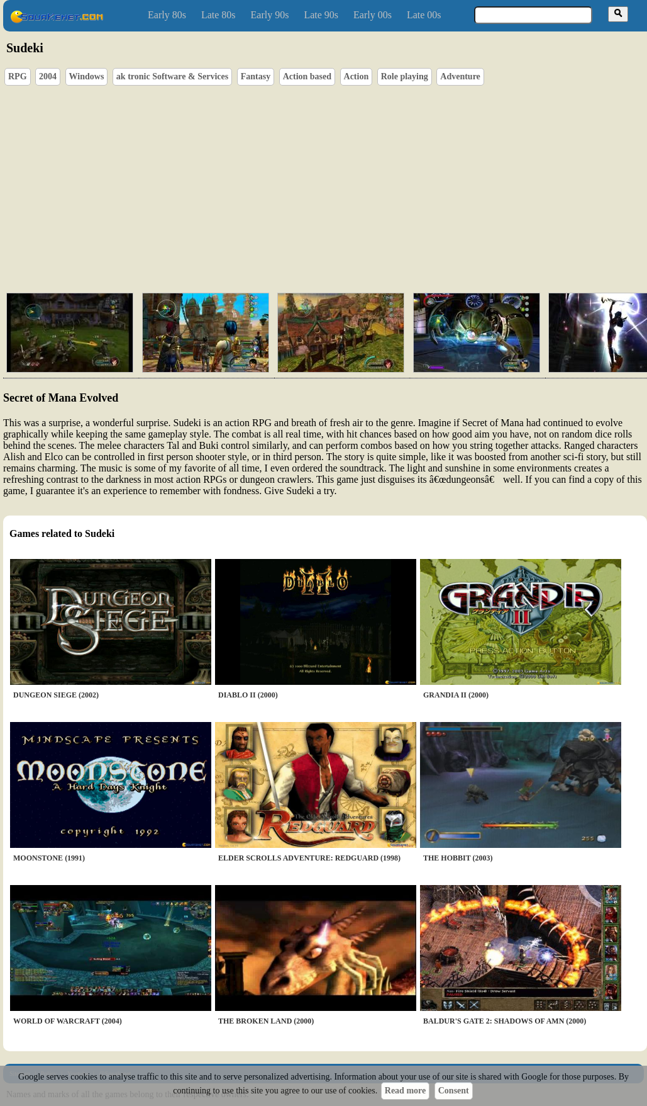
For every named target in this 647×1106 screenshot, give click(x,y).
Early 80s (167, 14)
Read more (405, 1090)
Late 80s (218, 14)
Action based (307, 76)
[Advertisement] (307, 186)
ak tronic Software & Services (172, 76)
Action (356, 76)
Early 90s (270, 14)
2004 (48, 76)
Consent (453, 1090)
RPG (17, 76)
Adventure (460, 76)
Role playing (404, 76)
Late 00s (424, 14)
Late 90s (321, 14)
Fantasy (255, 76)
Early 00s (372, 14)
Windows (86, 76)
